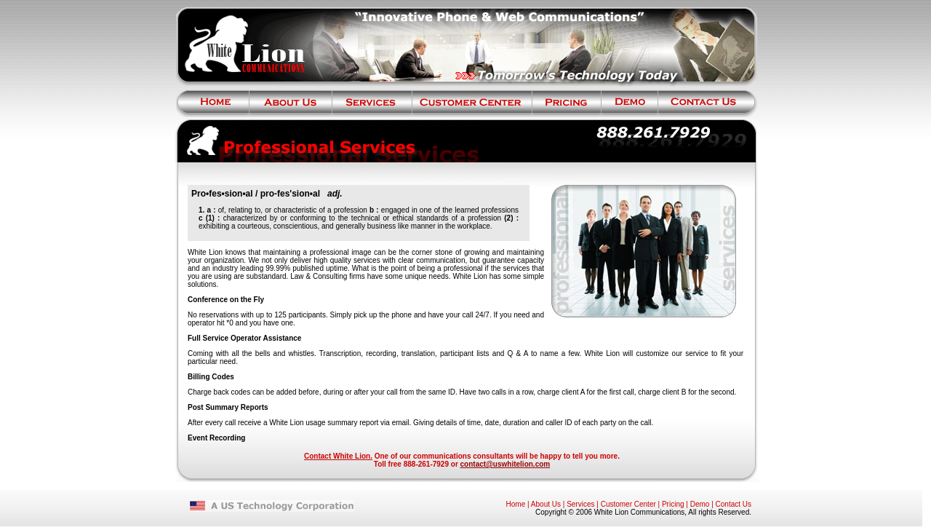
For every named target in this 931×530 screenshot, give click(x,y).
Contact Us (733, 504)
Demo (700, 504)
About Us (546, 504)
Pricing (673, 504)
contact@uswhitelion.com (505, 464)
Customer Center (628, 504)
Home (516, 504)
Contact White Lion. (338, 456)
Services (580, 504)
